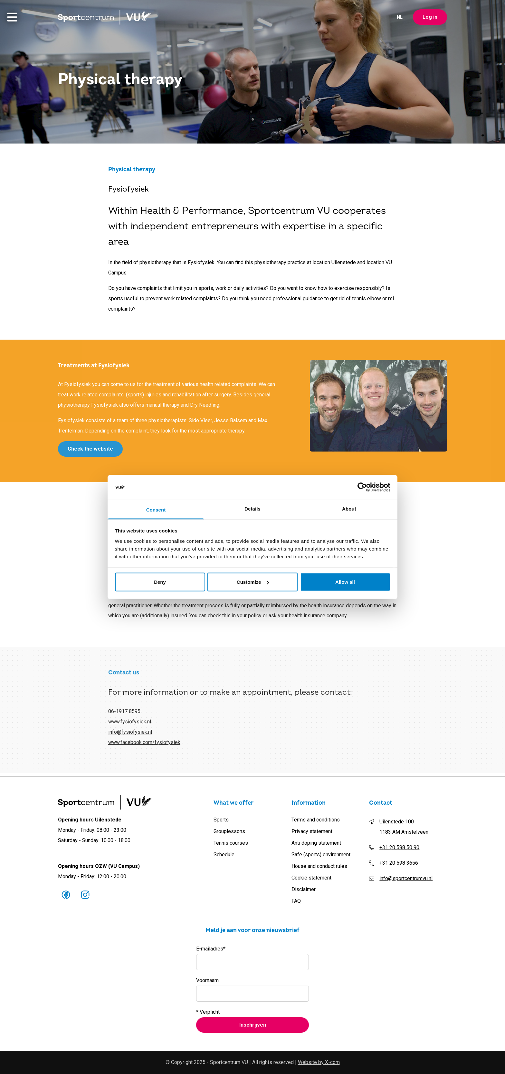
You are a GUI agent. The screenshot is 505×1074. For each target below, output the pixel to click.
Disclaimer (303, 889)
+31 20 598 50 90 (399, 847)
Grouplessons (229, 831)
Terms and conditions (315, 820)
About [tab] (349, 508)
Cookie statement (311, 878)
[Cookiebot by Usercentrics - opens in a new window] (362, 487)
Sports (221, 820)
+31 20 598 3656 (398, 863)
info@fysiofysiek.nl (130, 734)
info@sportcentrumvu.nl (406, 878)
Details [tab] (252, 508)
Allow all (345, 582)
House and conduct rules (319, 866)
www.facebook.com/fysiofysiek (144, 745)
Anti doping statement (316, 843)
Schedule (224, 854)
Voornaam (207, 980)
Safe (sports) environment (320, 854)
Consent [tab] (156, 509)
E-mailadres (210, 949)
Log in (430, 18)
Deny (160, 582)
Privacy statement (311, 831)
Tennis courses (231, 843)
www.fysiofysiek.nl (129, 724)
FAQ (296, 901)
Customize (253, 582)
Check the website (90, 450)
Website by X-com (319, 1062)
